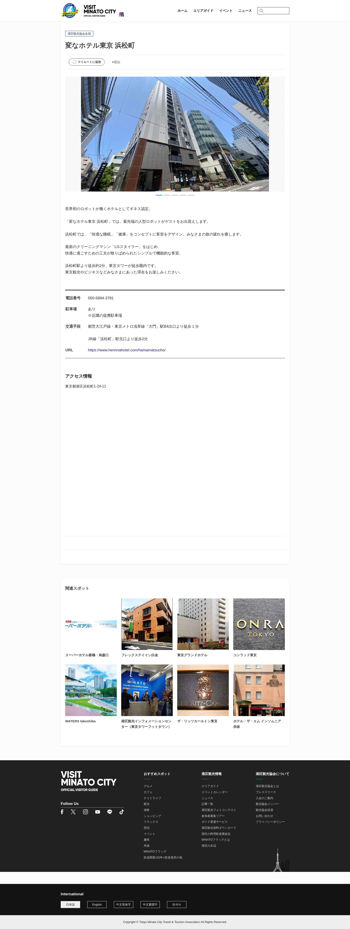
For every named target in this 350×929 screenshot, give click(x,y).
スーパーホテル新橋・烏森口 (87, 667)
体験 (147, 822)
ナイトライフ (152, 810)
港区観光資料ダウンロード (219, 840)
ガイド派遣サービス (215, 834)
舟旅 (147, 858)
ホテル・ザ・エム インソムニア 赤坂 (257, 736)
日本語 (70, 904)
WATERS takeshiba (80, 733)
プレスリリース (266, 804)
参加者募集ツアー (213, 828)
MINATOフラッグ (155, 863)
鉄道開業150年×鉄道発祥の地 (163, 869)
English (97, 904)
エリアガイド (85, 28)
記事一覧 (207, 816)
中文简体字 (123, 904)
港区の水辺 (209, 858)
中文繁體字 (150, 904)
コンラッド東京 (245, 667)
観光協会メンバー (267, 816)
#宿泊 (116, 74)
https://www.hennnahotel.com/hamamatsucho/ (127, 362)
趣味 (147, 852)
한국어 (176, 904)
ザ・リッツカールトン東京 (197, 733)
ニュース (207, 810)
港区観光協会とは (267, 798)
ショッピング (152, 828)
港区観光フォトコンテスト (219, 822)
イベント (149, 846)
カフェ (148, 804)
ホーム (66, 28)
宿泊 (147, 840)
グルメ (148, 798)
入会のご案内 (264, 810)
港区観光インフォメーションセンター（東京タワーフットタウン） (146, 736)
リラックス (151, 834)
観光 (147, 816)
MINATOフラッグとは (216, 852)
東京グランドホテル (192, 667)
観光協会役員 (264, 822)
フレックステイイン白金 (139, 667)
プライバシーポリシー (270, 834)
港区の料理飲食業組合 (216, 846)
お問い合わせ (264, 828)
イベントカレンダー (215, 804)
